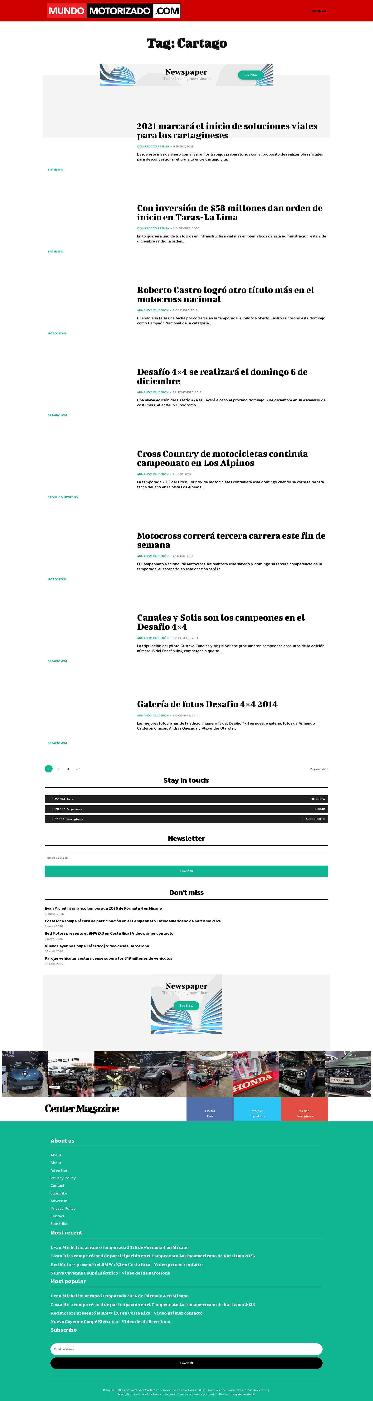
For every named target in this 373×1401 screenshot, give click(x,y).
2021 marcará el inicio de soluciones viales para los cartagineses (229, 130)
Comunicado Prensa (153, 146)
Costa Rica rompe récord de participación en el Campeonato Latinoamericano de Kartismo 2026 (133, 921)
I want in (186, 871)
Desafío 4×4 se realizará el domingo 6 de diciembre (224, 376)
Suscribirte (315, 819)
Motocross (57, 333)
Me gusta (318, 799)
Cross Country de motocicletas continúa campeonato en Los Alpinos (224, 458)
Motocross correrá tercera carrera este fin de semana (228, 540)
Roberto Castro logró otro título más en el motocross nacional (228, 294)
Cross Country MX (63, 497)
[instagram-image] (25, 1074)
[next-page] (78, 768)
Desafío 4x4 (57, 415)
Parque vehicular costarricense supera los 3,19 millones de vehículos (108, 958)
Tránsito (55, 169)
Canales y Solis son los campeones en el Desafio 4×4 (222, 622)
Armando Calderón (153, 310)
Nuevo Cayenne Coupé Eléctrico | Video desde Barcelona (97, 946)
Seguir (319, 809)
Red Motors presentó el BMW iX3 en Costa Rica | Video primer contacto (109, 933)
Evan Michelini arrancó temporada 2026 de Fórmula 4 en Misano (103, 908)
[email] (186, 857)
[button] (319, 10)
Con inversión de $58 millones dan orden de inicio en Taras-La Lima (232, 212)
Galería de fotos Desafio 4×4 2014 (209, 703)
